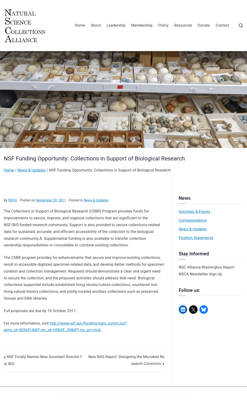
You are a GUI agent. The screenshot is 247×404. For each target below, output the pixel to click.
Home (80, 25)
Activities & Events (194, 211)
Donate (204, 25)
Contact (222, 25)
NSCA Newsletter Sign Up (200, 274)
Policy (163, 25)
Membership (142, 25)
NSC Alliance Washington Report (207, 267)
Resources (183, 25)
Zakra (162, 395)
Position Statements (196, 238)
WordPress (181, 395)
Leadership (116, 25)
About (96, 25)
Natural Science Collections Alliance (111, 395)
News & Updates (96, 200)
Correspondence (193, 220)
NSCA (12, 200)
